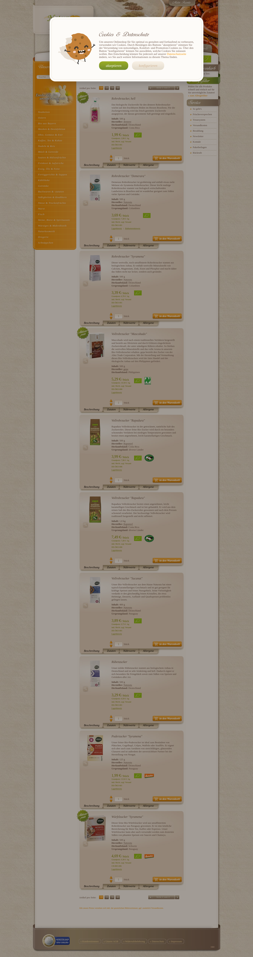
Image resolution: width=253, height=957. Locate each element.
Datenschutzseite (176, 53)
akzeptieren (113, 66)
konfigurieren (148, 66)
